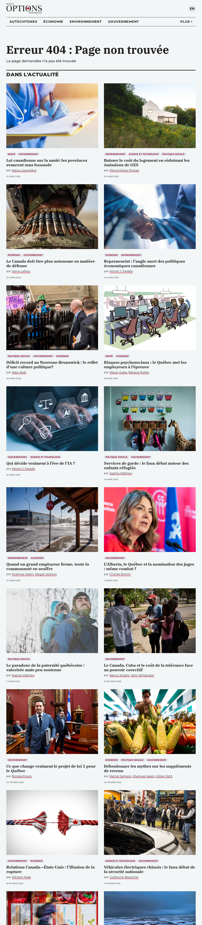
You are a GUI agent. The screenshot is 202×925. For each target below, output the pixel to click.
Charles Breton (120, 574)
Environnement (86, 22)
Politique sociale (173, 154)
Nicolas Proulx (22, 776)
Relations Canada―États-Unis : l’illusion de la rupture (50, 869)
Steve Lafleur (21, 271)
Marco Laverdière (24, 170)
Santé (11, 154)
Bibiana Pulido (138, 372)
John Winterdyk (142, 675)
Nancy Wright (119, 675)
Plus (185, 22)
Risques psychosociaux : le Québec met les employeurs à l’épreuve (145, 364)
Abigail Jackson (46, 574)
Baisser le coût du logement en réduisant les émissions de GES (147, 162)
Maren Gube (118, 372)
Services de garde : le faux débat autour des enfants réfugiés (146, 465)
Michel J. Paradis (121, 271)
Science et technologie (144, 154)
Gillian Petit (164, 776)
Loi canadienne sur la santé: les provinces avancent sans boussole (46, 162)
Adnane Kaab (21, 877)
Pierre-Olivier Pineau (124, 170)
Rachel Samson (120, 776)
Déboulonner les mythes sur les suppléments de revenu (147, 768)
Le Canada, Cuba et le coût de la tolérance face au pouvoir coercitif (148, 667)
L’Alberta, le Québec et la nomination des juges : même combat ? (149, 566)
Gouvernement (123, 22)
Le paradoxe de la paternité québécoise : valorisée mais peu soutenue (45, 667)
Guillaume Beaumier (124, 877)
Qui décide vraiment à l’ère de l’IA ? (40, 463)
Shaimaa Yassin (23, 574)
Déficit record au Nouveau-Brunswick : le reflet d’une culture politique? (52, 364)
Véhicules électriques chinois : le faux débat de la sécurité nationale (149, 869)
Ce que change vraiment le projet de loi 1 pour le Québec (51, 768)
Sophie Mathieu (120, 473)
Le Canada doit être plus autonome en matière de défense (50, 263)
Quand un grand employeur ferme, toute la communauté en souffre (47, 566)
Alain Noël (19, 372)
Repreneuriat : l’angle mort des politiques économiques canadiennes (144, 263)
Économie (53, 22)
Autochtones (23, 22)
